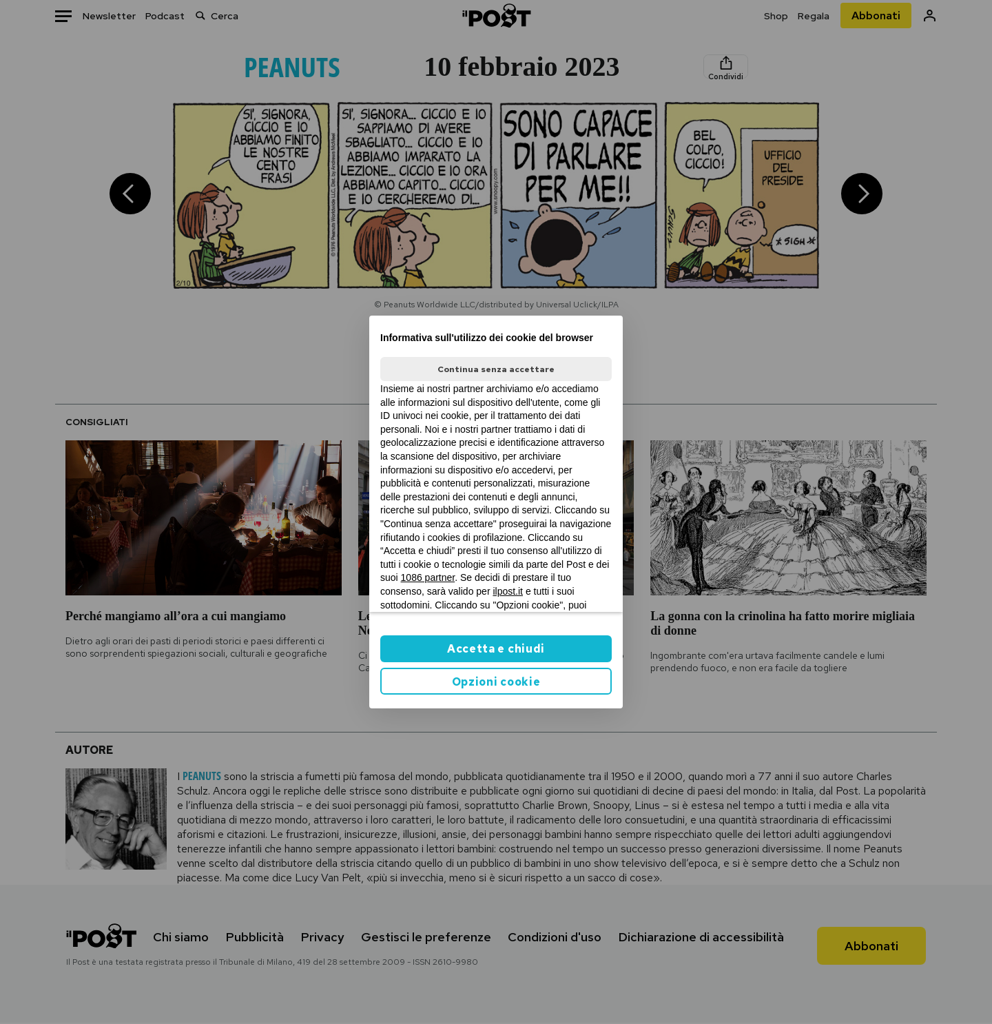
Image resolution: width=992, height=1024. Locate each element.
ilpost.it (508, 591)
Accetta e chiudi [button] (496, 649)
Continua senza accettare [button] (496, 369)
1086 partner (428, 577)
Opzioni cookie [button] (496, 682)
